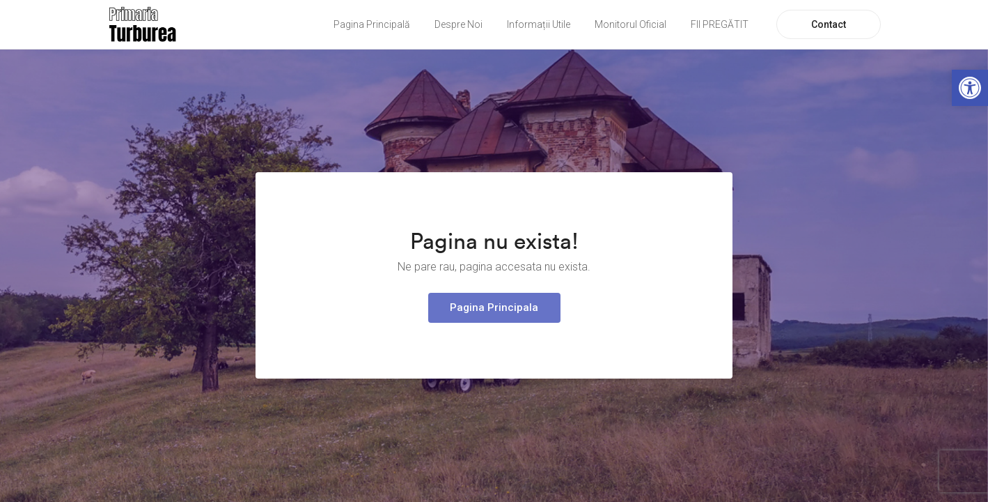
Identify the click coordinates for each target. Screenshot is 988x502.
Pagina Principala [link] (494, 307)
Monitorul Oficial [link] (630, 24)
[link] (970, 88)
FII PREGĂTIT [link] (719, 24)
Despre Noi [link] (458, 24)
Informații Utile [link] (538, 24)
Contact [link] (828, 24)
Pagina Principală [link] (372, 24)
